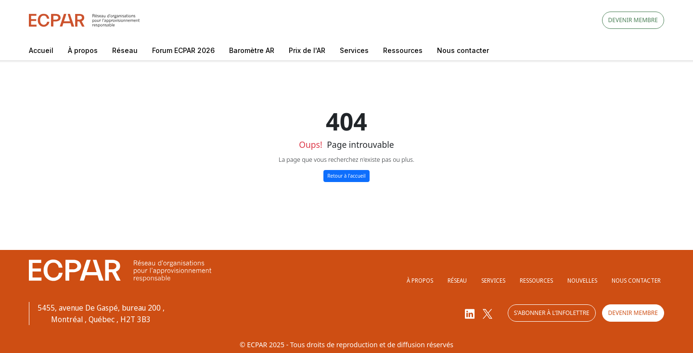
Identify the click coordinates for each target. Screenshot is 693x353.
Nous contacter (463, 50)
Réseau (125, 50)
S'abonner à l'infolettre (550, 313)
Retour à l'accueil (346, 175)
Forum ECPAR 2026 (183, 50)
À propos (83, 50)
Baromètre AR (251, 50)
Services (354, 50)
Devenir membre (633, 20)
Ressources (403, 50)
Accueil (41, 50)
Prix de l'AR (307, 50)
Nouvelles (582, 280)
